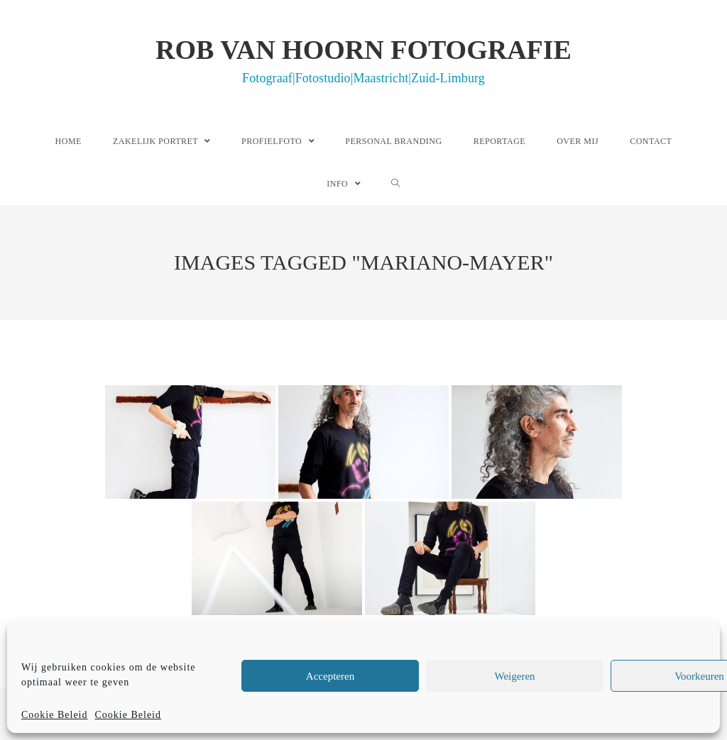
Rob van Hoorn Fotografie (363, 59)
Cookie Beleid (54, 714)
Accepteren (330, 676)
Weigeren (514, 676)
